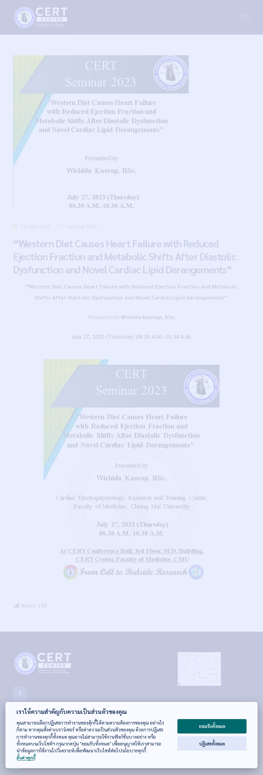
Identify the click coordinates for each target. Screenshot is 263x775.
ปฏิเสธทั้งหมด (212, 744)
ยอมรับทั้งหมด (212, 726)
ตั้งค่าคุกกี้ (26, 758)
